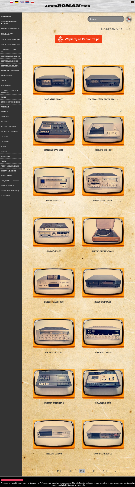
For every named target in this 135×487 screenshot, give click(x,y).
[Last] (115, 471)
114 (59, 471)
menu (4, 6)
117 (93, 471)
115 (70, 471)
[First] (48, 471)
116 (82, 471)
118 (105, 471)
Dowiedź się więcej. (75, 485)
